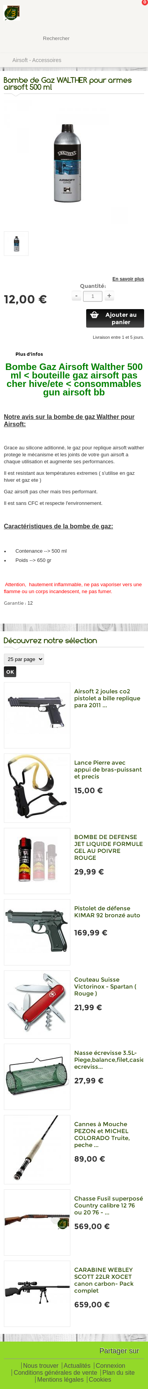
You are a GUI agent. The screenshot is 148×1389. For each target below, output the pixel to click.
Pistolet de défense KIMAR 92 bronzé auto (107, 912)
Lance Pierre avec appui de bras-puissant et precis (108, 769)
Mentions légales (60, 1380)
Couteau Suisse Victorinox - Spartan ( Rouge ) (105, 986)
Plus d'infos (29, 354)
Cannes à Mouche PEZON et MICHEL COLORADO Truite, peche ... (102, 1134)
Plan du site (118, 1373)
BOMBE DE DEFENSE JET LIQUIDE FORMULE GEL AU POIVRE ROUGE (108, 847)
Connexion (111, 1366)
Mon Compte (113, 13)
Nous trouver (41, 1366)
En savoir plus (128, 279)
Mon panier (136, 13)
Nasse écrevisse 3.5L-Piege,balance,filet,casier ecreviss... (110, 1059)
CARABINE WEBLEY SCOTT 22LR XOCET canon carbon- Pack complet (104, 1280)
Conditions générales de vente (55, 1373)
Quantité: (93, 286)
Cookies (100, 1380)
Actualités (77, 1366)
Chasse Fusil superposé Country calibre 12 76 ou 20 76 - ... (108, 1205)
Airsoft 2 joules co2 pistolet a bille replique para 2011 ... (107, 698)
